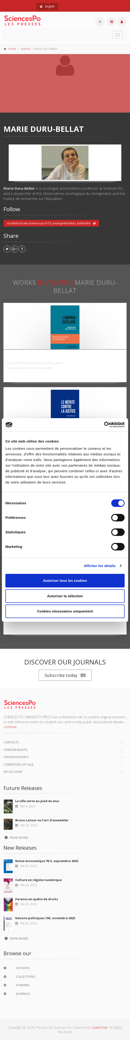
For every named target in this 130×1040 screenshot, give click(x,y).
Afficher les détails (99, 566)
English (47, 6)
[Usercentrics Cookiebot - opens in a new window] (104, 425)
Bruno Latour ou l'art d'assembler (42, 820)
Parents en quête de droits (36, 899)
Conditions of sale (19, 764)
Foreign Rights (15, 750)
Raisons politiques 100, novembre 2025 (45, 918)
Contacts (11, 742)
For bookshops (16, 757)
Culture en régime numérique (38, 880)
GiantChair (100, 1027)
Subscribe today (65, 675)
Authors (26, 49)
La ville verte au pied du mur (37, 801)
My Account (13, 772)
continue (10, 727)
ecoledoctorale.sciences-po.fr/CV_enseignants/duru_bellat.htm (51, 223)
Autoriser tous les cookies (65, 581)
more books (16, 837)
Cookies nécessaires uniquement (65, 611)
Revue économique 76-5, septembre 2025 (46, 861)
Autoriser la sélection (65, 596)
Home (12, 49)
